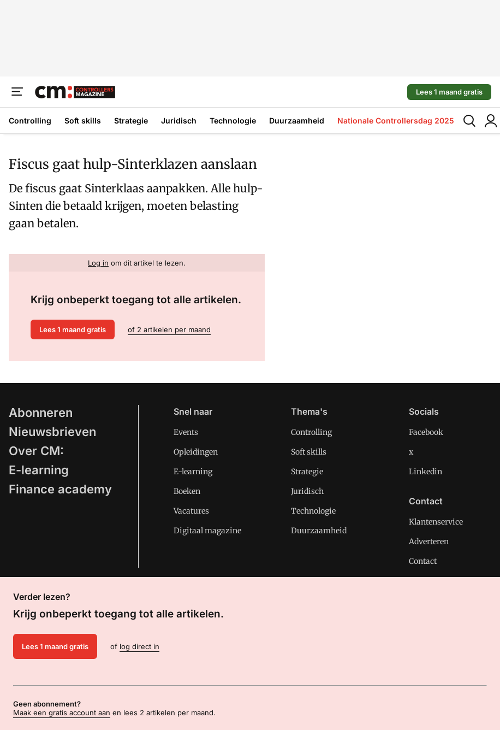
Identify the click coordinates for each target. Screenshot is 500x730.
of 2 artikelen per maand (169, 329)
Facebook (426, 432)
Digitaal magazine (207, 530)
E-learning (39, 470)
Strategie (131, 120)
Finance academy (60, 489)
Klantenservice (436, 522)
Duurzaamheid (296, 120)
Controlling (30, 120)
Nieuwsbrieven (52, 432)
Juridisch (179, 120)
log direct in (139, 646)
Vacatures (191, 511)
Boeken (187, 491)
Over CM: (36, 451)
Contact (423, 561)
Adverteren (429, 541)
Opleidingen (196, 452)
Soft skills (82, 120)
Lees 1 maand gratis (449, 91)
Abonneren (41, 412)
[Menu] (17, 92)
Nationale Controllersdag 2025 (395, 120)
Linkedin (425, 471)
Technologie (233, 120)
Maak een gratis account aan (61, 712)
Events (186, 432)
